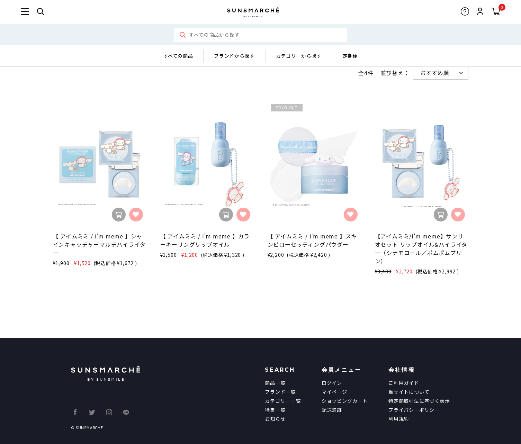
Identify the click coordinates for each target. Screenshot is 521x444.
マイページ (334, 391)
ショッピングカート (345, 400)
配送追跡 (332, 409)
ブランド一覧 (280, 391)
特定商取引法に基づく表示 (419, 400)
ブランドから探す (234, 55)
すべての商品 (178, 55)
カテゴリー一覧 (283, 400)
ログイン (332, 382)
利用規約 (398, 418)
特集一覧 (275, 409)
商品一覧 (275, 382)
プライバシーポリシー (414, 409)
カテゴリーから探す (299, 55)
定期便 (350, 55)
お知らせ (275, 418)
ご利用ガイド (403, 382)
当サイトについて (408, 391)
